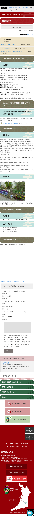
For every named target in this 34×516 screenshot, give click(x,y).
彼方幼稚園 (6, 365)
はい (5, 293)
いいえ (6, 298)
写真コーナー (7, 399)
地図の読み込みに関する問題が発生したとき (12, 281)
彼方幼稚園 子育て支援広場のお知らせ (12, 51)
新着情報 (7, 40)
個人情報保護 (24, 445)
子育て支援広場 (7, 389)
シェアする (30, 34)
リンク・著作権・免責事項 (12, 445)
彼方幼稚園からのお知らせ (12, 384)
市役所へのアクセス (18, 468)
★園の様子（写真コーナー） (8, 44)
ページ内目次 (17, 27)
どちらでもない (8, 296)
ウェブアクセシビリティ (13, 448)
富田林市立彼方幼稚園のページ (13, 15)
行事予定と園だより (9, 394)
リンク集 (24, 448)
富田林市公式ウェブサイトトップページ (18, 7)
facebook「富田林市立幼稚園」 (11, 123)
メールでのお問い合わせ (18, 474)
